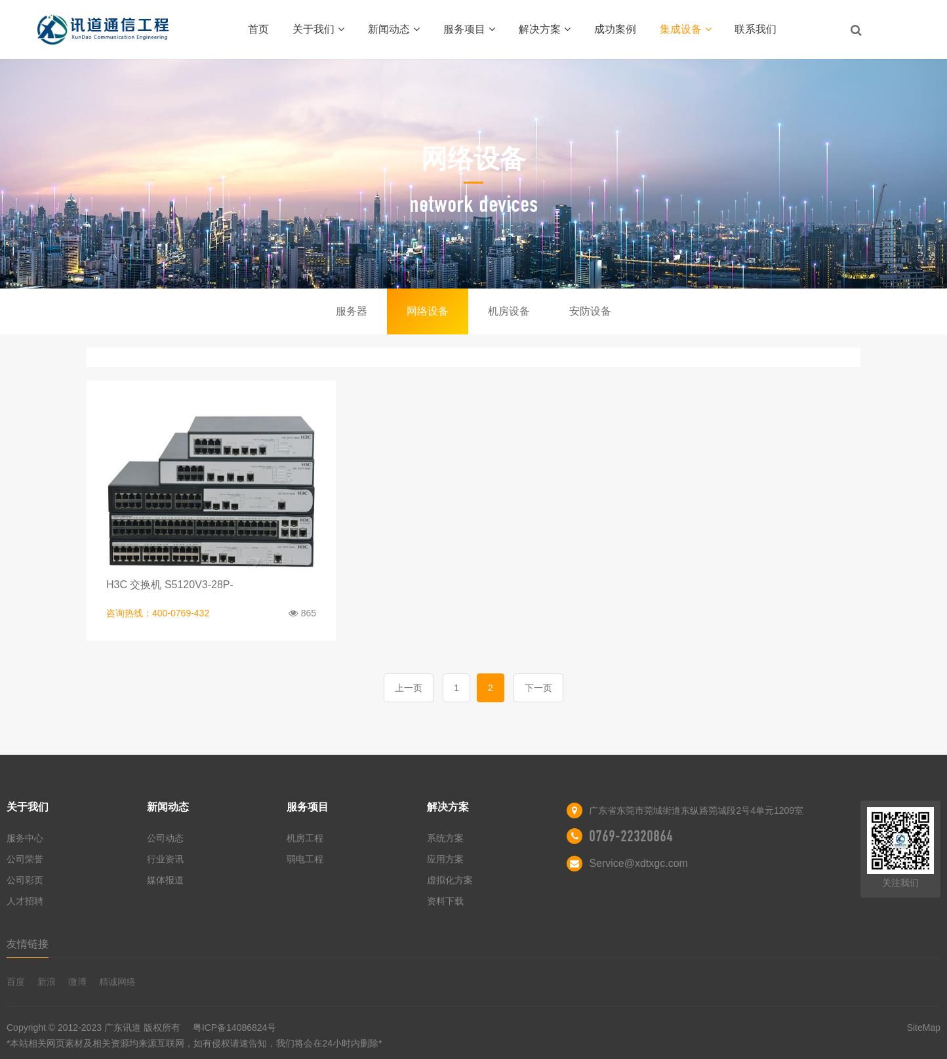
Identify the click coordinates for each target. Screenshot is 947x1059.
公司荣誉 (25, 859)
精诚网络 (117, 981)
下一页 (538, 688)
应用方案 (445, 859)
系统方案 (445, 838)
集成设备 (686, 29)
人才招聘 (25, 901)
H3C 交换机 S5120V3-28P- (169, 584)
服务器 (351, 311)
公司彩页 (25, 880)
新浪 (46, 981)
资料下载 (445, 901)
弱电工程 (305, 859)
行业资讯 (165, 859)
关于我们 (318, 29)
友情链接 (28, 943)
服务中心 (25, 838)
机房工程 (305, 838)
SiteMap (923, 1027)
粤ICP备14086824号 (318, 1036)
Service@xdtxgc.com (638, 863)
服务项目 (469, 29)
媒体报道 (165, 880)
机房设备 (509, 311)
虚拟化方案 (450, 880)
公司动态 (165, 838)
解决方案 (545, 29)
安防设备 (590, 311)
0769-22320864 (631, 836)
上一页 (408, 688)
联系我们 (755, 29)
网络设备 (428, 311)
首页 (258, 29)
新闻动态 (394, 29)
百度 (16, 981)
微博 (77, 981)
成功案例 (615, 29)
